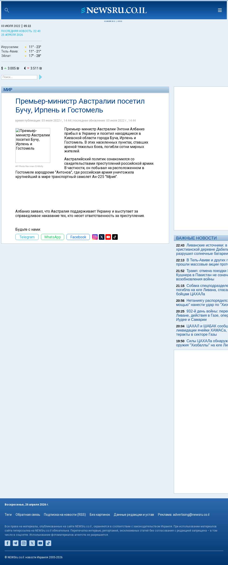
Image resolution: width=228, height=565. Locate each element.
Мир (7, 89)
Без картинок (100, 514)
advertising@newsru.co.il (191, 514)
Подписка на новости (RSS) (65, 514)
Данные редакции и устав (134, 514)
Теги (8, 514)
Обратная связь (28, 514)
